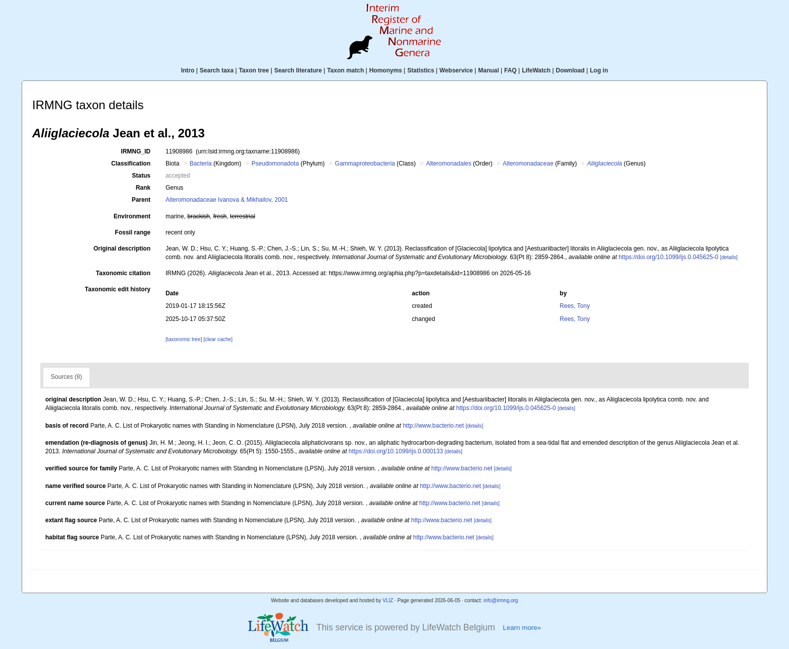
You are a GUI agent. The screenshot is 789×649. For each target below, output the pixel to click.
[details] (729, 257)
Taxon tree (254, 70)
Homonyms (385, 70)
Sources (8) (66, 376)
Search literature (298, 70)
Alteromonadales (448, 163)
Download (570, 70)
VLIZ (387, 600)
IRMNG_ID (135, 151)
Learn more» (522, 627)
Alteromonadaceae (528, 163)
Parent (141, 199)
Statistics (420, 70)
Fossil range (132, 232)
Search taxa (216, 70)
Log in (599, 70)
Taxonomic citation (123, 273)
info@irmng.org (501, 600)
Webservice (456, 70)
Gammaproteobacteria (365, 163)
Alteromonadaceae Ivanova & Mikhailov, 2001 (227, 199)
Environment (132, 216)
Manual (488, 70)
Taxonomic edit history (117, 289)
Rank (143, 187)
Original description (122, 248)
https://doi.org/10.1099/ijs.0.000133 (396, 451)
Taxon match (345, 70)
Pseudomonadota (275, 163)
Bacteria (201, 163)
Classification (130, 163)
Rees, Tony (575, 305)
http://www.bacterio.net (433, 425)
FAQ (510, 70)
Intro (188, 70)
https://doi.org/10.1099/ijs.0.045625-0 (668, 257)
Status (141, 175)
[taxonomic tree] (184, 339)
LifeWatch (536, 70)
